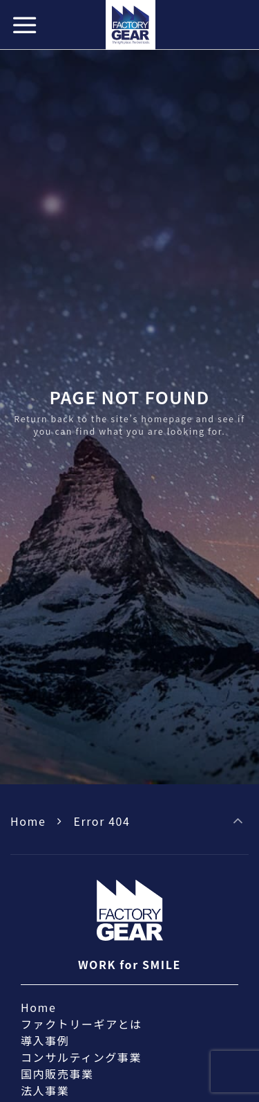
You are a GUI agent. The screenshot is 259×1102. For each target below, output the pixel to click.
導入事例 (45, 1040)
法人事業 (45, 1090)
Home (28, 821)
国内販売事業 (57, 1073)
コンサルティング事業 (81, 1057)
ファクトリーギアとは (81, 1023)
